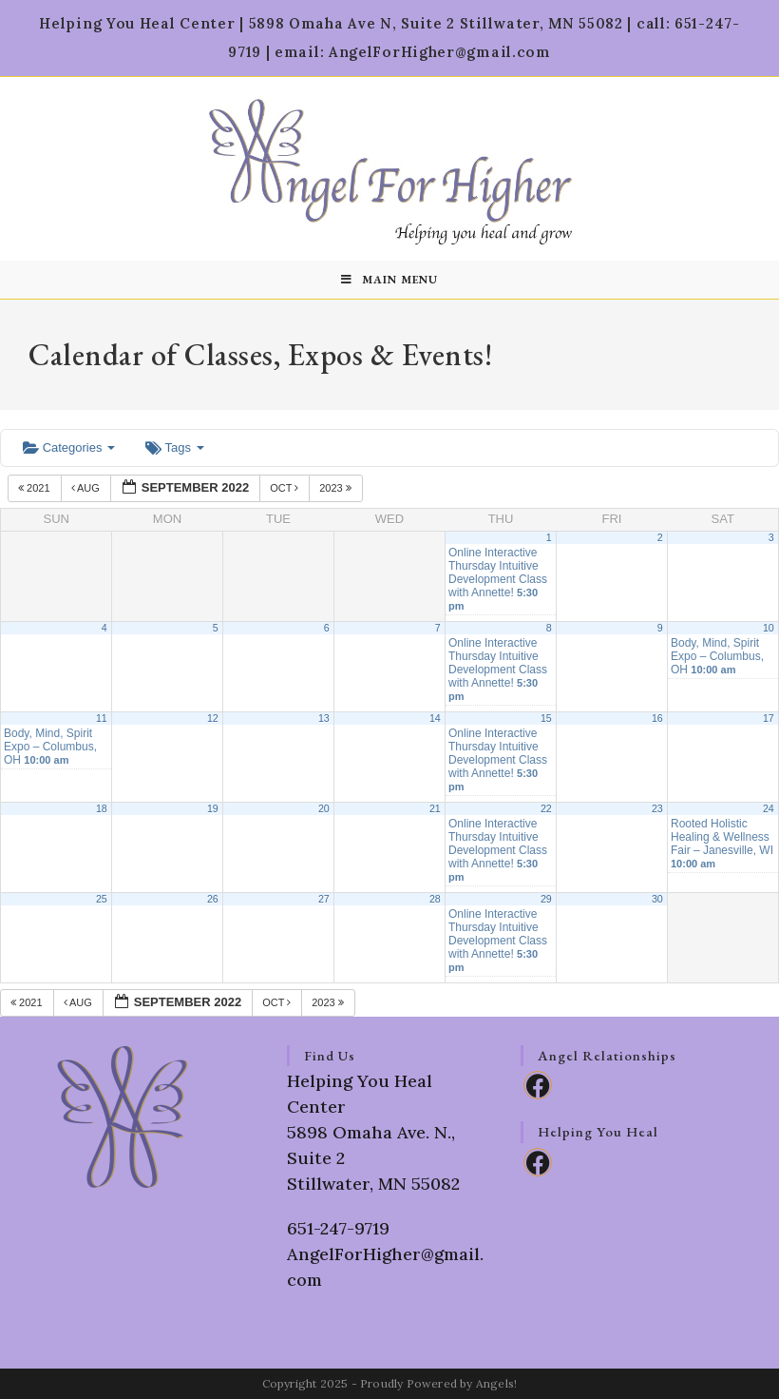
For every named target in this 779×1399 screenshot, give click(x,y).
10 (768, 627)
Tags (174, 447)
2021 (35, 488)
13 (324, 718)
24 (768, 808)
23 (657, 808)
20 (324, 808)
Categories (69, 447)
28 (435, 898)
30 (657, 898)
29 (546, 898)
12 (212, 718)
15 (546, 718)
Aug (87, 488)
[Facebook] (537, 1085)
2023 (336, 488)
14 (435, 718)
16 (657, 718)
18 (101, 808)
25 (101, 898)
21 (435, 808)
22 (546, 808)
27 (324, 898)
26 (212, 898)
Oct (285, 488)
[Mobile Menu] (389, 280)
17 (768, 718)
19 (212, 808)
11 (101, 718)
